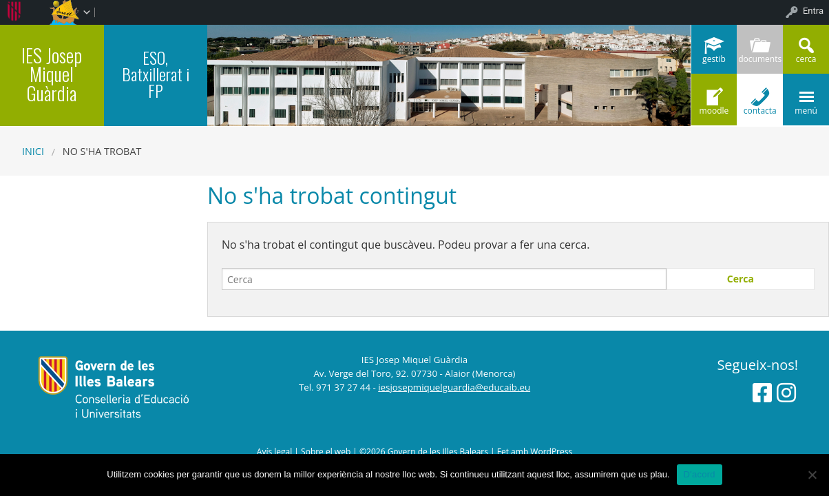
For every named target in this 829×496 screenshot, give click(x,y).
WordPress (551, 451)
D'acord (699, 474)
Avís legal (274, 451)
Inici (33, 151)
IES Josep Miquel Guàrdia (51, 74)
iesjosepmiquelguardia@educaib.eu (454, 387)
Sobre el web (325, 451)
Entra (813, 11)
